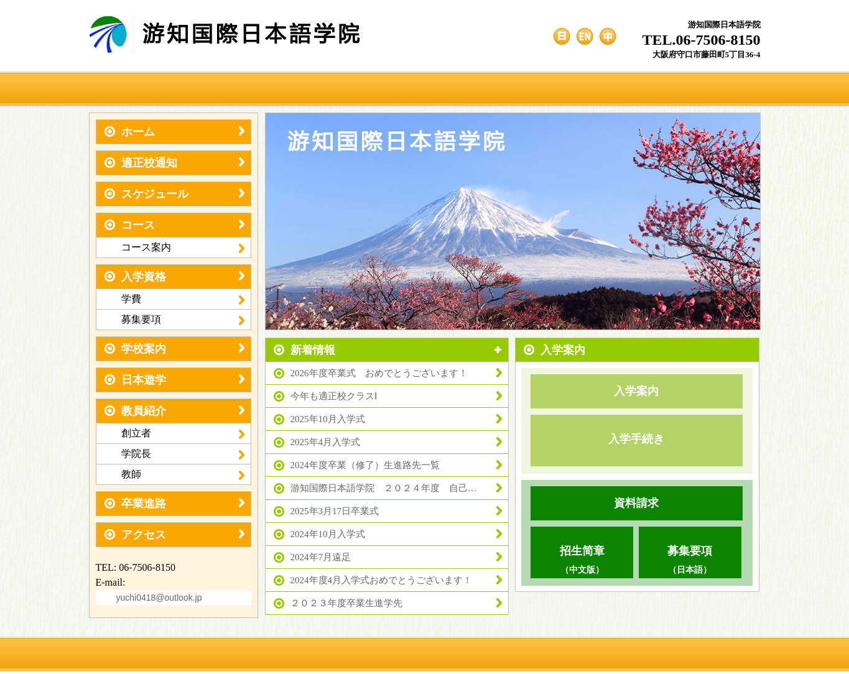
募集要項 (182, 319)
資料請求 (636, 503)
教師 (182, 474)
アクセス (174, 535)
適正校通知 (174, 163)
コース (174, 225)
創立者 (182, 433)
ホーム (174, 132)
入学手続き (636, 439)
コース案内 (182, 247)
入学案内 (636, 391)
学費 (182, 299)
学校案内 (174, 349)
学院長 (182, 453)
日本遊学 (174, 380)
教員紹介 (174, 411)
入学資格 (174, 276)
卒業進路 (174, 503)
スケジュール (174, 194)
